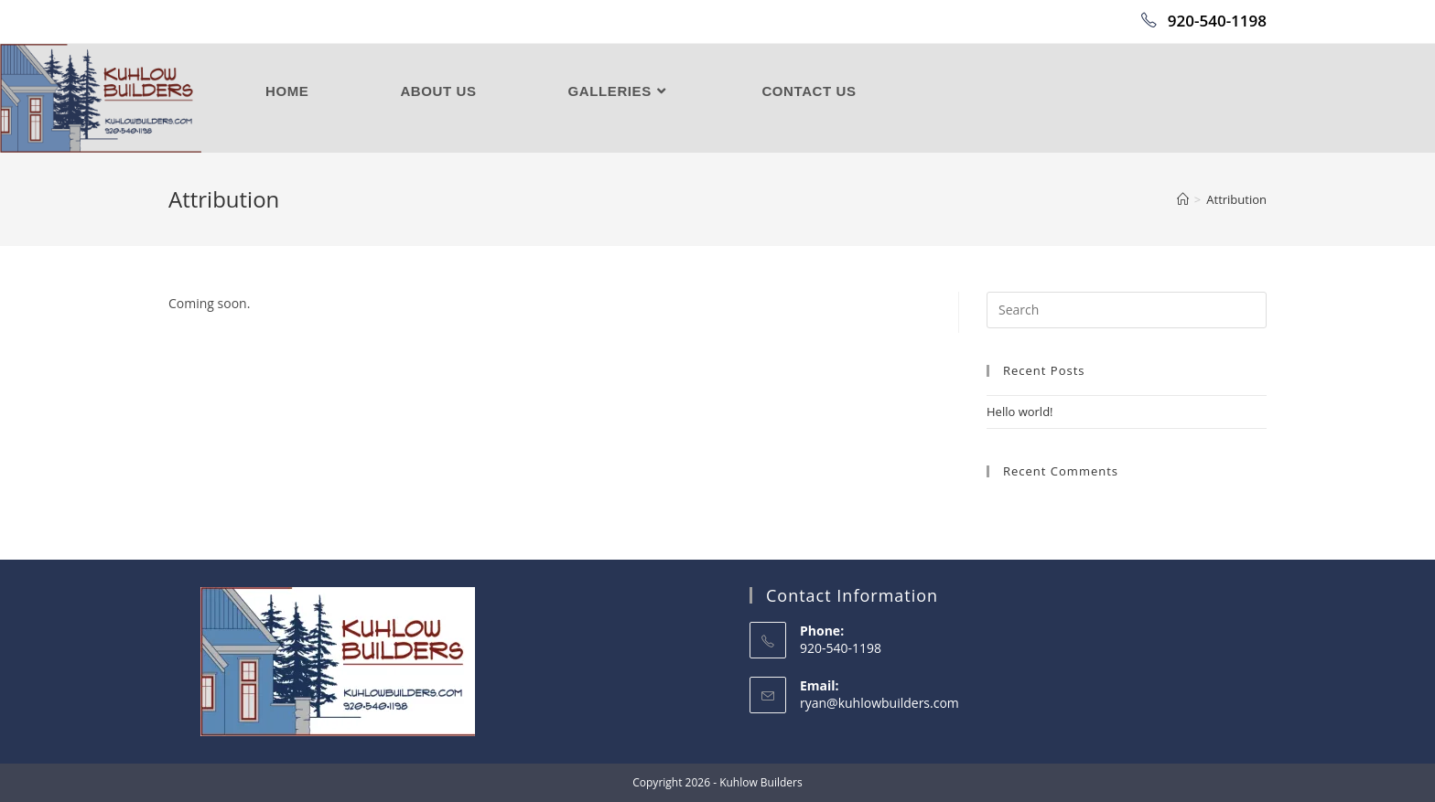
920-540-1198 (1204, 20)
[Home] (1183, 199)
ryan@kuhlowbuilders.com (879, 702)
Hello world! (1020, 411)
